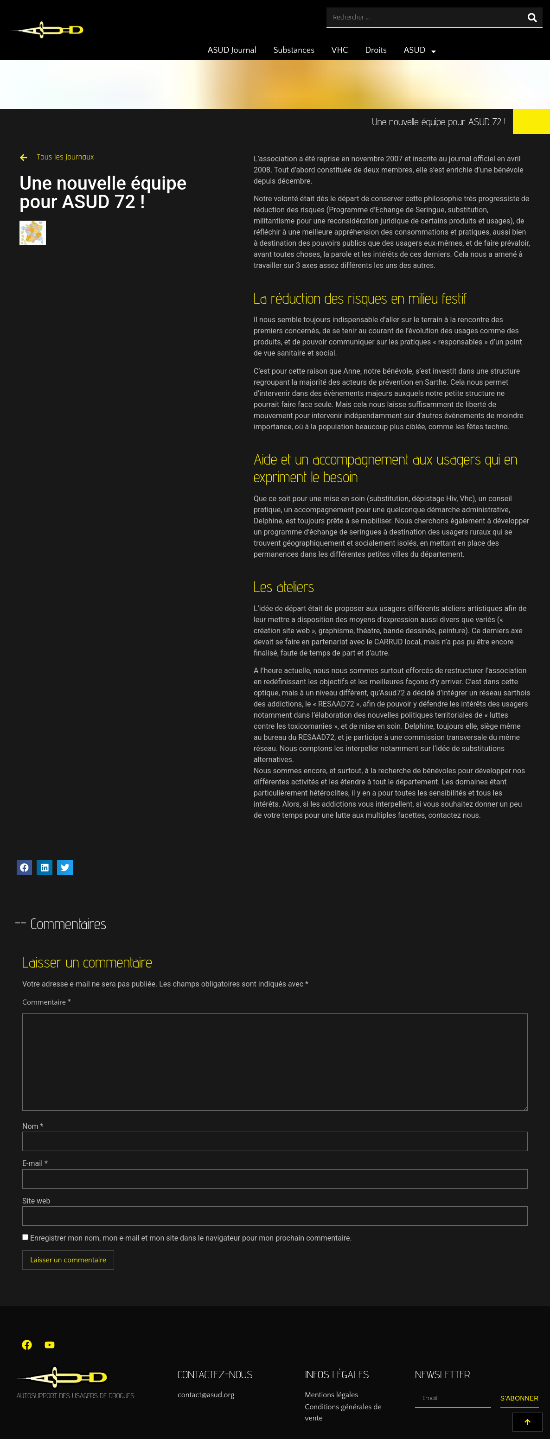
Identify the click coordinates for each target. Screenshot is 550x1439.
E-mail (35, 1163)
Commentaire (46, 1002)
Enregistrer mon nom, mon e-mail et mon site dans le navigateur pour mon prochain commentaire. (191, 1238)
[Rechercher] (532, 17)
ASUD (421, 51)
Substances (294, 50)
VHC (340, 50)
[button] (24, 868)
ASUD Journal (232, 50)
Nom (32, 1126)
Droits (376, 50)
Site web (36, 1201)
